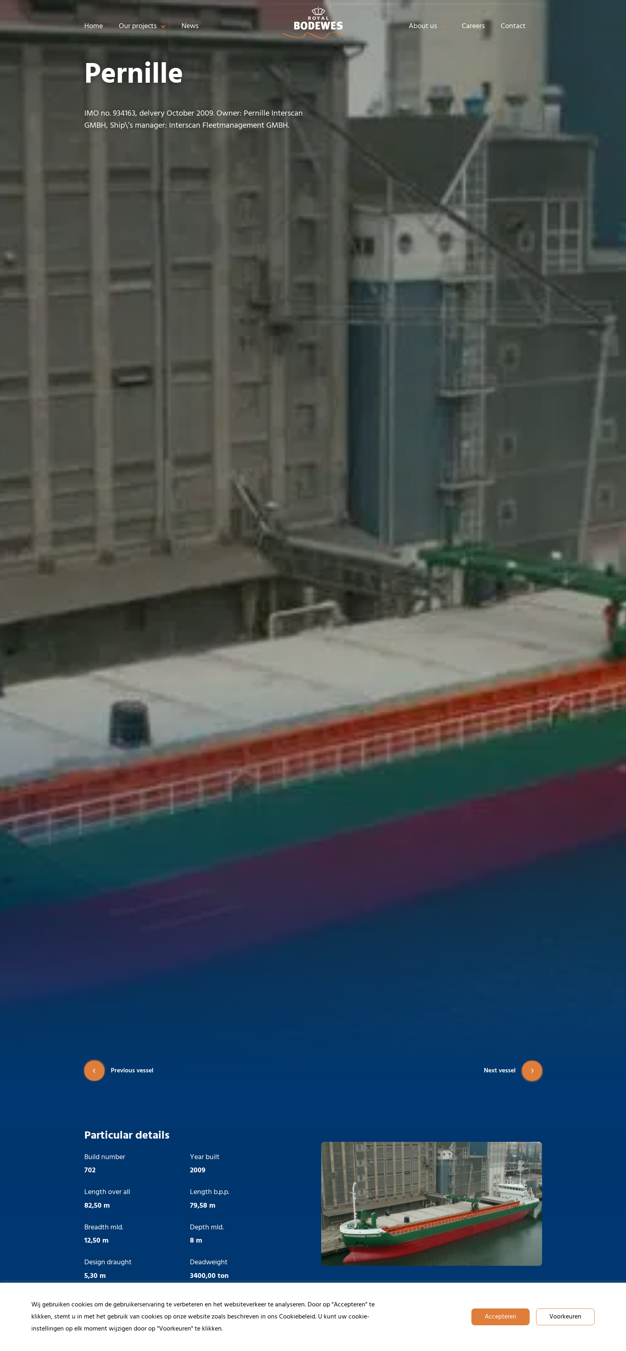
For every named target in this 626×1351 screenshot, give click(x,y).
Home (93, 26)
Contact (513, 26)
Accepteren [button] (500, 1317)
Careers (473, 26)
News (189, 26)
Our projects (142, 26)
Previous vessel (118, 1071)
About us (427, 26)
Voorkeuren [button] (565, 1317)
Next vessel (513, 1071)
